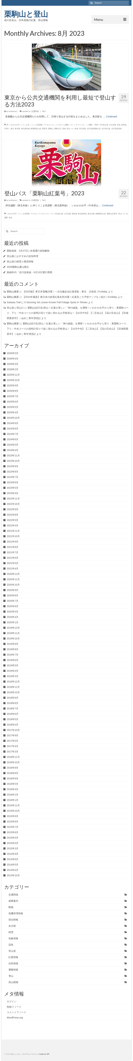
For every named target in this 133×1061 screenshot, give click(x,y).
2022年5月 (12, 520)
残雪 (10, 932)
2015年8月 (12, 821)
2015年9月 (12, 816)
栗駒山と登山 (26, 14)
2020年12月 (13, 574)
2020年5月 (12, 611)
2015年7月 (12, 827)
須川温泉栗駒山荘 (94, 129)
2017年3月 (12, 751)
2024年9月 (12, 423)
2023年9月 (12, 466)
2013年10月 (13, 875)
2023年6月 (12, 482)
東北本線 (91, 214)
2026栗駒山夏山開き (18, 267)
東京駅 (17, 129)
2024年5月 (12, 444)
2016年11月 (13, 757)
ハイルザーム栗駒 (62, 125)
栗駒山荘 (57, 129)
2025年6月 (12, 401)
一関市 (95, 125)
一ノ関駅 (88, 125)
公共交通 (112, 125)
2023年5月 (12, 487)
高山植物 (13, 982)
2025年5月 (12, 407)
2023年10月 (13, 460)
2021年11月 (13, 530)
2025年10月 (13, 380)
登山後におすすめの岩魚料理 (22, 256)
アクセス (34, 214)
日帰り (7, 129)
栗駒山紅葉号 (112, 214)
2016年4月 (12, 789)
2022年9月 (12, 509)
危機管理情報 (15, 913)
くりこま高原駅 (36, 125)
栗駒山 (50, 129)
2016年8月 (12, 773)
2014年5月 (12, 864)
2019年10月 (13, 638)
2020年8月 (12, 595)
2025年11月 (13, 374)
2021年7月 (12, 552)
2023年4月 (12, 493)
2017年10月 (13, 730)
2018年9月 (12, 697)
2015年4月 (12, 843)
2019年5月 (12, 665)
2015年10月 (13, 810)
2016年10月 (13, 762)
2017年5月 (12, 740)
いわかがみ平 (14, 125)
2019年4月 (12, 670)
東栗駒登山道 (36, 129)
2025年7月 (12, 396)
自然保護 (13, 963)
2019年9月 (12, 644)
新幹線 (123, 125)
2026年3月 (12, 364)
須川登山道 (106, 129)
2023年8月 (12, 471)
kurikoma (13, 111)
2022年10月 (13, 504)
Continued (111, 116)
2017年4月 (12, 746)
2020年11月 (13, 579)
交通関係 (35, 111)
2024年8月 (12, 428)
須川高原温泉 (116, 129)
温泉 (64, 129)
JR (7, 125)
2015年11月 (13, 805)
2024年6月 (12, 439)
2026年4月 (12, 358)
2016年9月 (12, 767)
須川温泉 (82, 129)
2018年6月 (12, 713)
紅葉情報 (13, 957)
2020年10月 (13, 584)
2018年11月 (13, 687)
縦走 (10, 217)
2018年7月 (12, 708)
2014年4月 (12, 870)
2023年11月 (13, 455)
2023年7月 (12, 477)
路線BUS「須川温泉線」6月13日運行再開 (29, 272)
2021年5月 (12, 563)
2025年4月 (12, 412)
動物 (10, 907)
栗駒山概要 (13, 291)
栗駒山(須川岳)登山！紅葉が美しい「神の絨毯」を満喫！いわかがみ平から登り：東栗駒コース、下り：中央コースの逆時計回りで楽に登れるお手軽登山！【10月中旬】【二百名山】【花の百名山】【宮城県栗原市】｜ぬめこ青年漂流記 (67, 313)
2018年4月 (12, 724)
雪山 (10, 976)
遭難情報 (13, 969)
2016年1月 (12, 800)
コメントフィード (16, 1012)
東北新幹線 (25, 129)
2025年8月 (12, 390)
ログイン (11, 1001)
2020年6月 (12, 606)
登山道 (12, 951)
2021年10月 (13, 536)
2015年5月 (12, 837)
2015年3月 (12, 848)
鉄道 (76, 129)
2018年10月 (13, 692)
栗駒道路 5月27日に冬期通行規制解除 (28, 250)
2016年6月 (12, 778)
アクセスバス (48, 125)
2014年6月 (12, 859)
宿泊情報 (13, 919)
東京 (12, 129)
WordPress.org (15, 1017)
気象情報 (13, 938)
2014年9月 (12, 853)
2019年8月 (12, 649)
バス (71, 125)
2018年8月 (12, 703)
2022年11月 (13, 498)
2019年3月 (12, 676)
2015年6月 (12, 832)
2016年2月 (12, 794)
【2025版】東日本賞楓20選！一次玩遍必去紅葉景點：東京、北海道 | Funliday (65, 291)
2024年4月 (12, 450)
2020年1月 (12, 622)
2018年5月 (12, 719)
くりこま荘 (25, 125)
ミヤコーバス (79, 125)
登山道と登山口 (15, 307)
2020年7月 (12, 600)
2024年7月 (12, 434)
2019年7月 (12, 654)
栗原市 (44, 129)
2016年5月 (12, 783)
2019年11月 (13, 633)
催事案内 (13, 901)
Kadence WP (44, 1054)
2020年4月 (12, 617)
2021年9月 (12, 541)
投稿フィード (14, 1006)
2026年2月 (12, 369)
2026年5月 (12, 353)
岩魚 (118, 125)
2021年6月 (12, 557)
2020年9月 (12, 590)
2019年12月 (13, 627)
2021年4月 (12, 568)
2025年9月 (12, 385)
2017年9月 (12, 735)
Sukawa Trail (14, 302)
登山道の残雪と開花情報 (20, 261)
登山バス (70, 129)
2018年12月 (13, 681)
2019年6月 (12, 660)
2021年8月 (12, 547)
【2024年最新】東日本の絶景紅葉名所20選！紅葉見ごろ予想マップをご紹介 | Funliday (70, 297)
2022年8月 (12, 514)
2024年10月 (13, 417)
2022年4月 (12, 525)
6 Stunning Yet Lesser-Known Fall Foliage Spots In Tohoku (55, 302)
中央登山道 (103, 125)
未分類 (12, 926)
